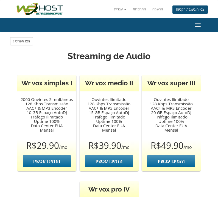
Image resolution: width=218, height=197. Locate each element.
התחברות (139, 9)
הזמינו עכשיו (46, 161)
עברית (120, 9)
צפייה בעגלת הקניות (190, 9)
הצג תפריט (21, 41)
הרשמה (157, 9)
